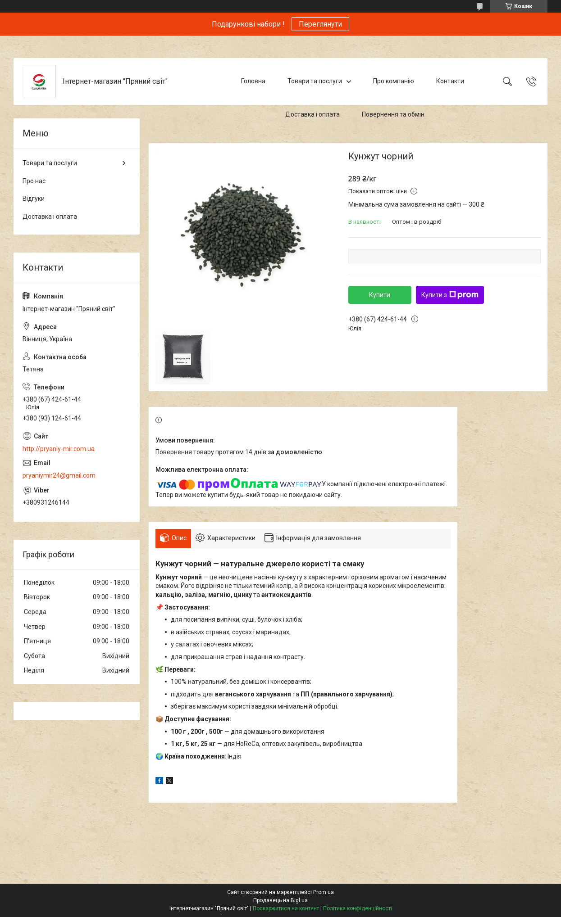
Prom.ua (323, 892)
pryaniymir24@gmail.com (59, 475)
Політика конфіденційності (357, 908)
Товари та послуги (314, 81)
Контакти (450, 81)
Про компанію (393, 81)
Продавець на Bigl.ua (280, 900)
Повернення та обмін (393, 114)
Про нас (34, 181)
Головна (253, 81)
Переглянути (320, 24)
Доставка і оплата (312, 114)
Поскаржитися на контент (286, 908)
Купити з (450, 295)
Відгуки (34, 198)
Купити (379, 294)
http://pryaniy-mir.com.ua (59, 448)
